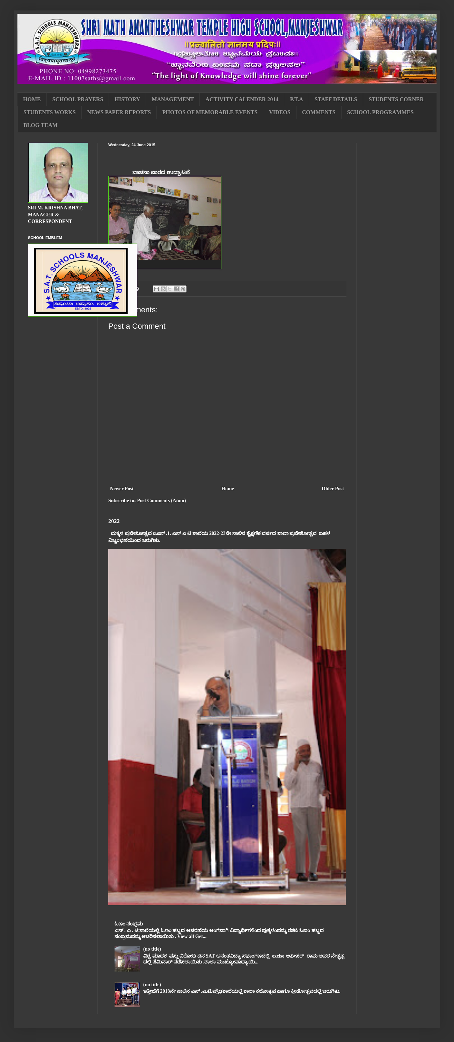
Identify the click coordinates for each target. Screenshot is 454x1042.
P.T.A (296, 99)
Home (227, 488)
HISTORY (127, 99)
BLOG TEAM (40, 125)
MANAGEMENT (173, 99)
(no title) (152, 949)
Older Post (333, 488)
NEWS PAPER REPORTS (119, 112)
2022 (114, 521)
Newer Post (122, 488)
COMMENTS (319, 112)
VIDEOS (279, 112)
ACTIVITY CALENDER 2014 (241, 99)
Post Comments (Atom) (161, 500)
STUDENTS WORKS (49, 112)
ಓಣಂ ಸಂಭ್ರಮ (129, 923)
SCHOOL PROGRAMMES (380, 112)
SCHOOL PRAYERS (77, 99)
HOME (32, 99)
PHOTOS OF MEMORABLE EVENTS (209, 112)
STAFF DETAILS (336, 99)
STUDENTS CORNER (396, 99)
